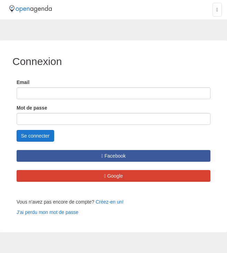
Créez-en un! (110, 202)
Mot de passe (32, 108)
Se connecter (35, 136)
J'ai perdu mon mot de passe (47, 212)
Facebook (113, 156)
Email (23, 82)
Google (113, 176)
